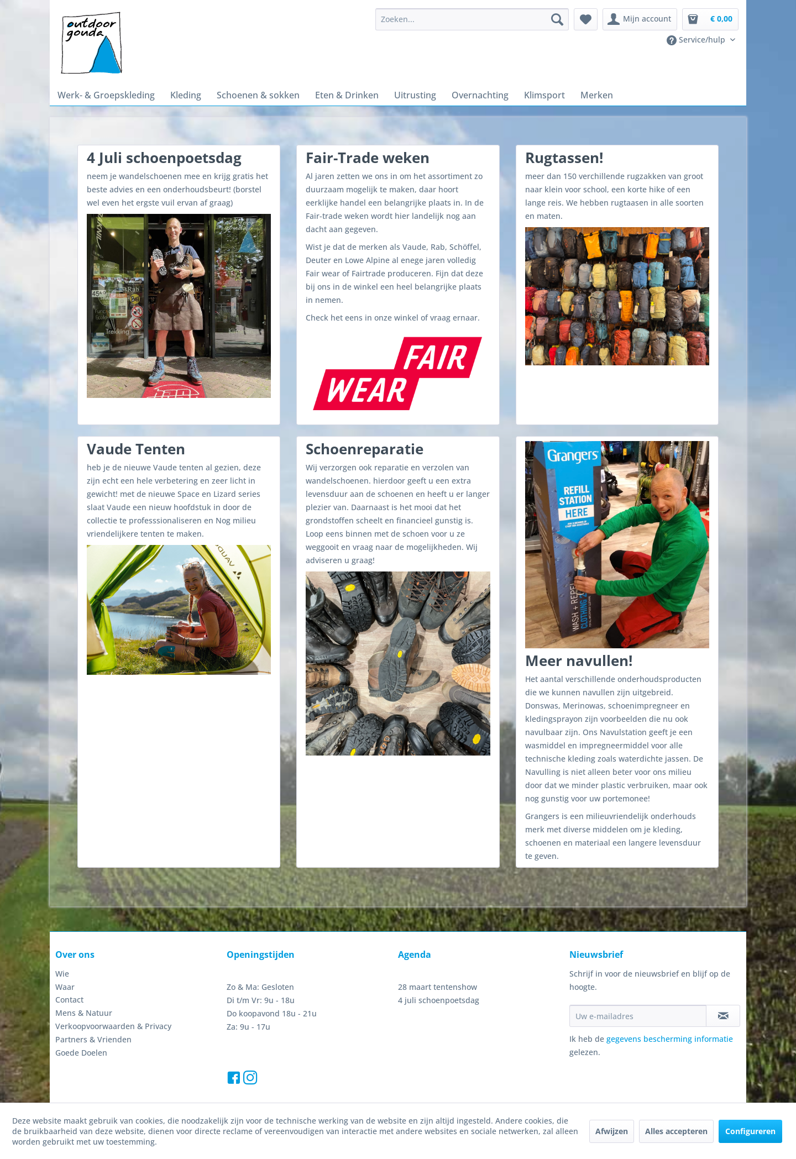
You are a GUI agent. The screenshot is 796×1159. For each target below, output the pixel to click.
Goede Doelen (80, 1023)
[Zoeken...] (477, 19)
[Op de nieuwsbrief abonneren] (723, 987)
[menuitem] (477, 19)
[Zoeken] (562, 19)
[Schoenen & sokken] (248, 94)
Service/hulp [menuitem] (699, 40)
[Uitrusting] (396, 94)
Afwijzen (613, 1133)
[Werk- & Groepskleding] (103, 94)
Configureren (749, 1133)
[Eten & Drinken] (333, 94)
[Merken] (566, 94)
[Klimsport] (517, 94)
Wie (62, 944)
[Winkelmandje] (711, 19)
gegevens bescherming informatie (662, 1010)
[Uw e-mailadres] (637, 987)
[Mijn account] (643, 19)
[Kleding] (178, 94)
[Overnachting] (457, 94)
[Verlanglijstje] (591, 19)
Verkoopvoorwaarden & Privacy (109, 997)
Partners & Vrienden (90, 1010)
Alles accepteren (676, 1133)
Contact (68, 970)
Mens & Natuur (81, 983)
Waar (64, 957)
